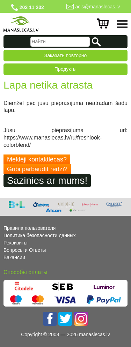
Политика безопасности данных (39, 235)
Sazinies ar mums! (47, 180)
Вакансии (14, 257)
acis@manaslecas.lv (97, 6)
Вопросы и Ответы (24, 250)
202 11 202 (32, 7)
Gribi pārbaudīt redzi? (37, 169)
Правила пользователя (29, 228)
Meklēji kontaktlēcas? (37, 159)
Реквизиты (15, 243)
